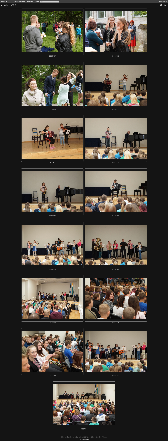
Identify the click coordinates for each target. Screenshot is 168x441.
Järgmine (98, 437)
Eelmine (69, 437)
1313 (92, 437)
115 (85, 437)
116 (88, 437)
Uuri (10, 1)
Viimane (104, 437)
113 (80, 437)
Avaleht (4, 5)
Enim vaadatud (19, 1)
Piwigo (87, 439)
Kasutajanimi (163, 1)
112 (77, 437)
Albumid (4, 1)
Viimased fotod (33, 1)
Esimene (63, 437)
